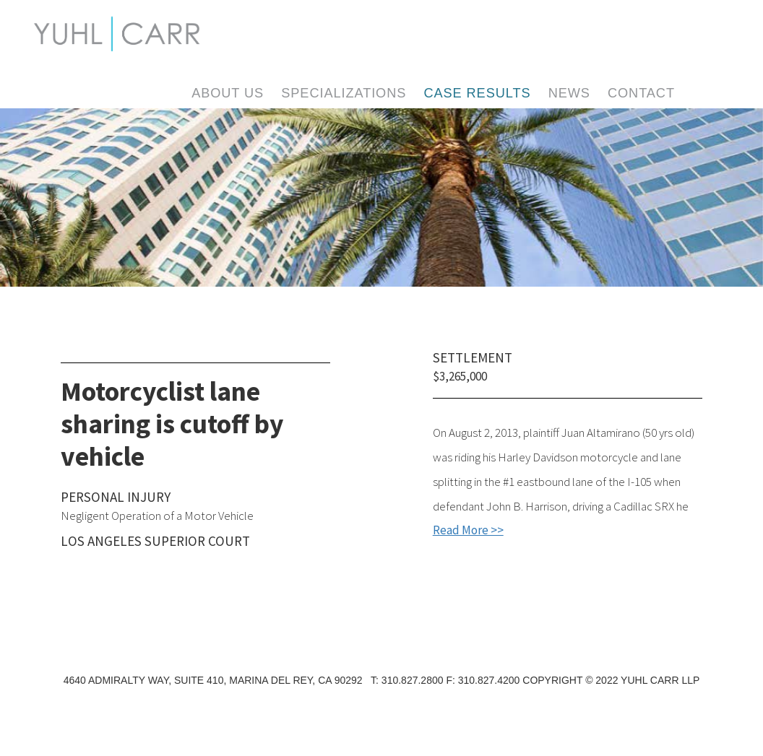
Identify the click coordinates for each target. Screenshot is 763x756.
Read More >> (468, 530)
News (569, 93)
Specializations (343, 93)
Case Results (476, 93)
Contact (641, 93)
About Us (227, 93)
